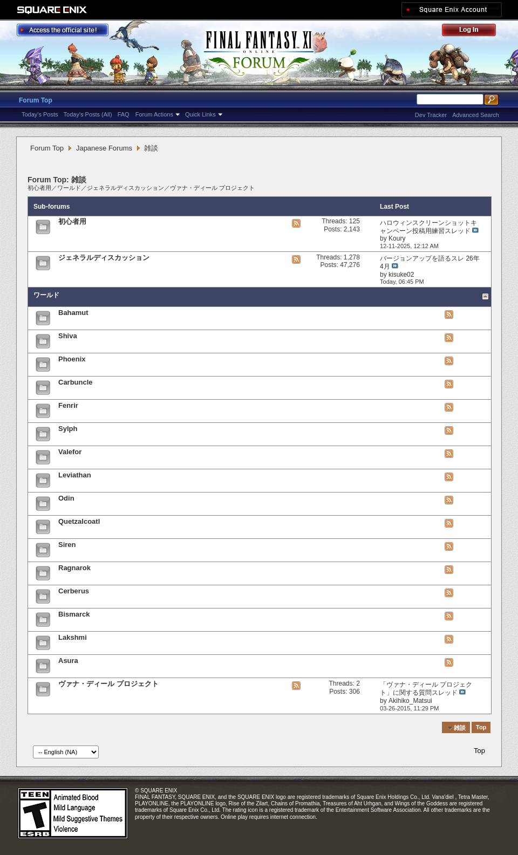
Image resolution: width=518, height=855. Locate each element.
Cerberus (73, 591)
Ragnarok (74, 568)
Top (481, 727)
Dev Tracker (431, 115)
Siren (67, 545)
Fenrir (68, 405)
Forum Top (35, 100)
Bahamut (73, 313)
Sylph (67, 429)
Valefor (69, 452)
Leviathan (74, 475)
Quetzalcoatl (79, 521)
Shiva (67, 336)
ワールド (69, 187)
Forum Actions (154, 114)
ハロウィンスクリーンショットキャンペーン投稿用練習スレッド (428, 227)
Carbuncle (75, 382)
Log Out (474, 31)
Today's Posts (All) (88, 114)
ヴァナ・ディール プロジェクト (212, 187)
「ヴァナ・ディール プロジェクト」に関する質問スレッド (426, 688)
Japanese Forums (104, 148)
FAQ (124, 114)
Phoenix (72, 359)
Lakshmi (72, 637)
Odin (66, 498)
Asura (68, 660)
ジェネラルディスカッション (125, 187)
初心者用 (39, 187)
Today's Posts (40, 114)
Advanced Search (475, 115)
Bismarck (74, 614)
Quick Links (200, 114)
